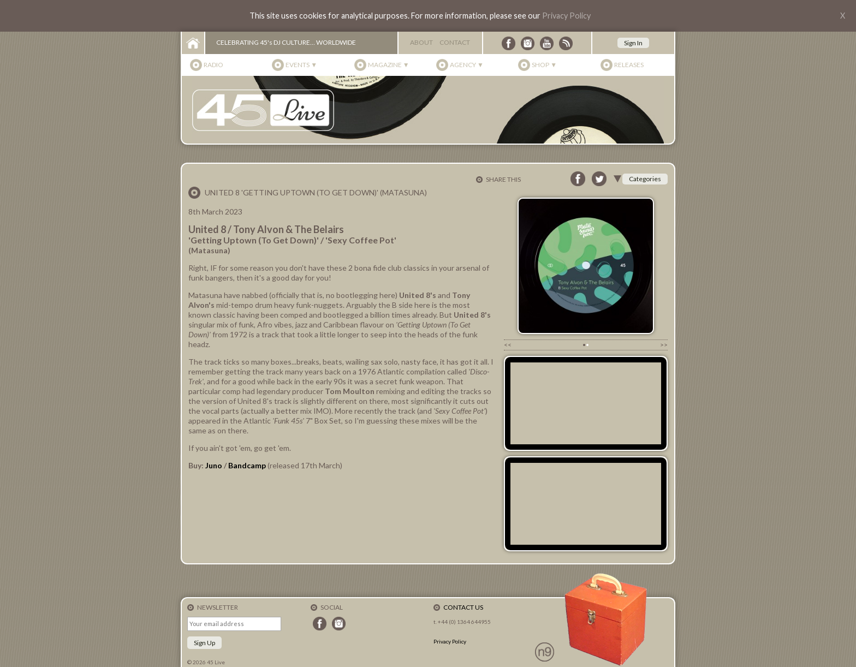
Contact (454, 42)
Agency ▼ (467, 65)
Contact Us (463, 607)
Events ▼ (301, 65)
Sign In (633, 43)
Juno (213, 465)
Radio (213, 65)
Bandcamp (248, 465)
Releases (629, 65)
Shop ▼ (544, 65)
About (421, 42)
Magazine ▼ (388, 65)
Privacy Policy (566, 15)
